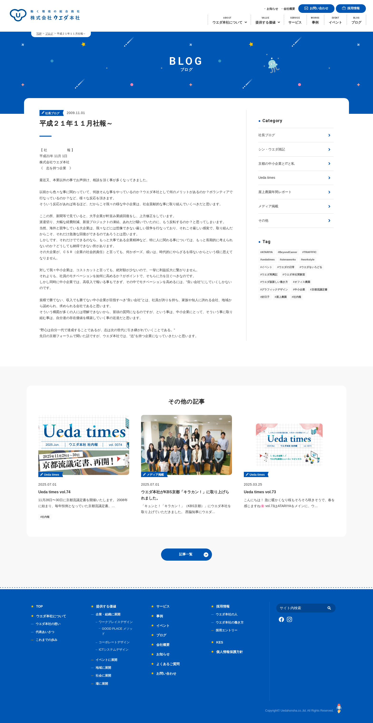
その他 (263, 220)
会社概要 (289, 8)
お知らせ (272, 8)
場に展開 (102, 683)
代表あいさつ (45, 632)
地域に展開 (103, 667)
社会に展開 (103, 675)
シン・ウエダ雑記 (271, 149)
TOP (39, 33)
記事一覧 (185, 554)
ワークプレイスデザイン (116, 622)
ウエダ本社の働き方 (230, 622)
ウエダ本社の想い (48, 624)
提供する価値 (106, 606)
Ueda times (266, 178)
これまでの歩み (46, 640)
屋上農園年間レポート (275, 192)
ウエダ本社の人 (226, 614)
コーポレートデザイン (114, 642)
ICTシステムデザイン (113, 649)
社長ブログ (266, 135)
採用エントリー (226, 630)
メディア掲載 (268, 206)
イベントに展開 (106, 660)
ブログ (49, 33)
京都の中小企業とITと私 (276, 163)
